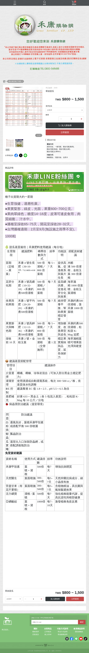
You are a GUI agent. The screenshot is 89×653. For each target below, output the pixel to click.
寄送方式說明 (62, 631)
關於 (35, 629)
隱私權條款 (79, 631)
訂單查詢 (48, 631)
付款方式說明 (62, 629)
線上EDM (47, 634)
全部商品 (48, 629)
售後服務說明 (62, 634)
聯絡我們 (35, 631)
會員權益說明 (79, 629)
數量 (47, 115)
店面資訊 (35, 634)
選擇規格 (49, 106)
